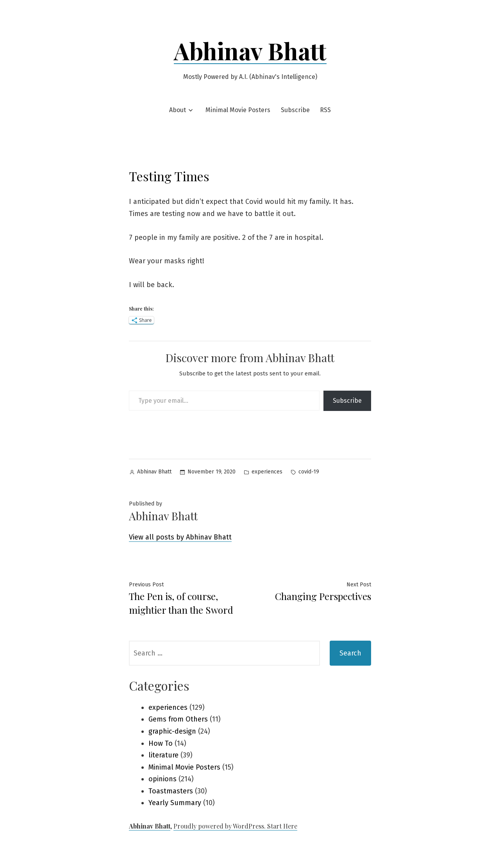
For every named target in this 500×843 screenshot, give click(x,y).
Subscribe (295, 110)
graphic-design (172, 731)
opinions (162, 779)
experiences (267, 471)
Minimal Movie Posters (237, 110)
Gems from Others (178, 719)
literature (163, 755)
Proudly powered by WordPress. (220, 826)
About (177, 110)
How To (160, 743)
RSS (325, 110)
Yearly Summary (174, 802)
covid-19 (308, 471)
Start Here (282, 826)
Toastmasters (170, 791)
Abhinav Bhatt (250, 50)
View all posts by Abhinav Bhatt (180, 537)
